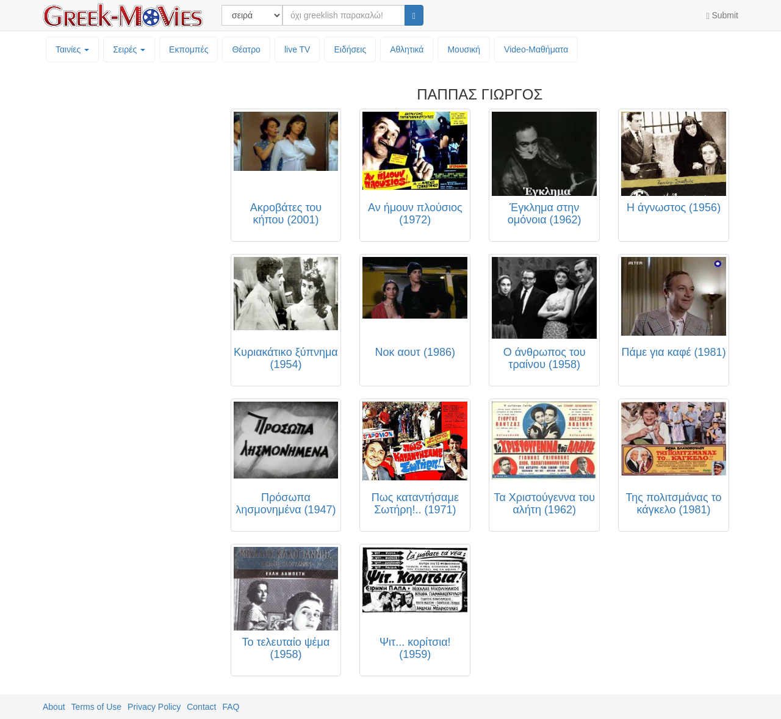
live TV (297, 49)
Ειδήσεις (350, 49)
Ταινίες (72, 49)
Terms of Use (96, 707)
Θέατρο (246, 49)
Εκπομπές (188, 49)
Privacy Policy (154, 707)
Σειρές (129, 49)
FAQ (230, 707)
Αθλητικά (406, 49)
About (54, 707)
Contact (201, 707)
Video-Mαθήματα (536, 49)
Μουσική (463, 49)
